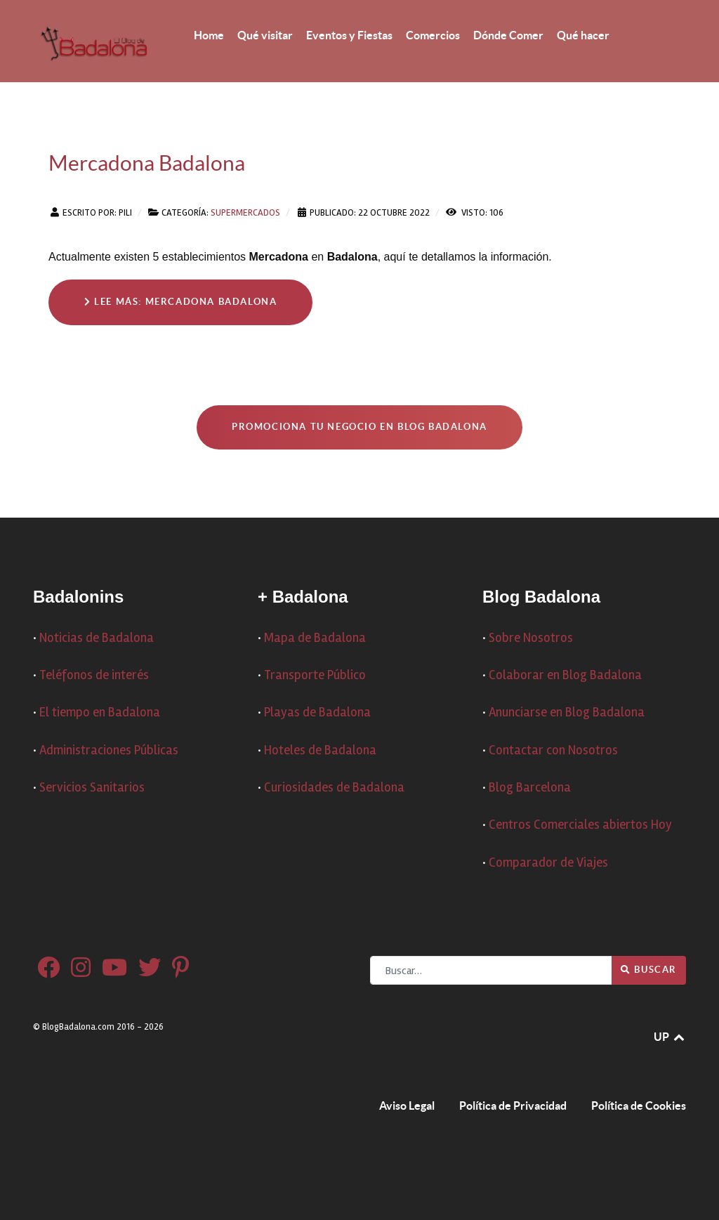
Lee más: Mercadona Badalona (180, 301)
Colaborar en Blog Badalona (565, 675)
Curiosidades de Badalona (334, 788)
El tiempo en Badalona (99, 712)
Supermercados (245, 212)
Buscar (649, 969)
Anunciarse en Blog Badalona (567, 712)
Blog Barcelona (530, 788)
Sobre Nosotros (531, 638)
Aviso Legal (407, 1105)
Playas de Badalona (317, 712)
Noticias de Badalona (96, 638)
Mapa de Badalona (315, 638)
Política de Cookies (638, 1105)
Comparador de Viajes (548, 863)
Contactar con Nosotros (553, 750)
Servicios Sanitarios (92, 788)
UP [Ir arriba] (670, 1036)
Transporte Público (315, 675)
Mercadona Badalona (146, 163)
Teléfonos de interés (94, 675)
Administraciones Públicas (108, 750)
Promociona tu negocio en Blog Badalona (359, 426)
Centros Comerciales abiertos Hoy (580, 825)
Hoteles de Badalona (320, 750)
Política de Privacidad (513, 1105)
